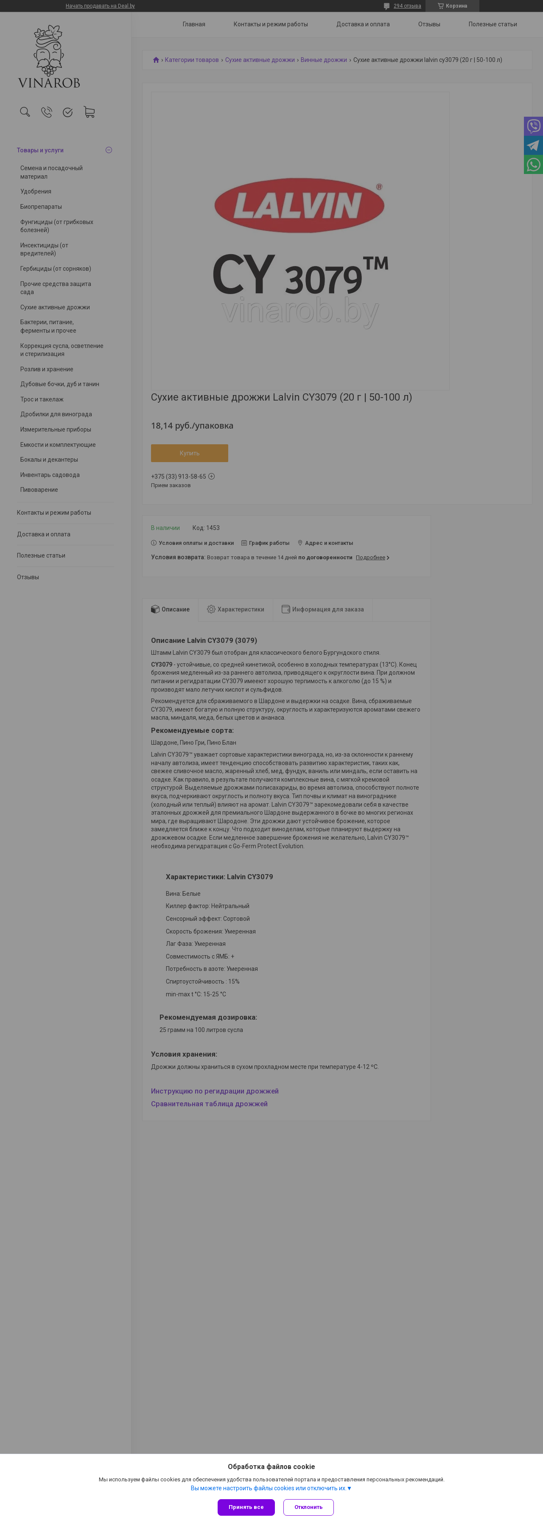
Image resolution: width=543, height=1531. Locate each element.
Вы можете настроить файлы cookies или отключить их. (269, 1488)
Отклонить (308, 1507)
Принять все (246, 1507)
